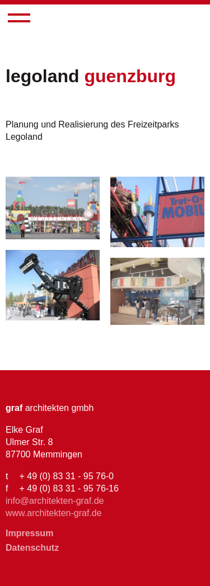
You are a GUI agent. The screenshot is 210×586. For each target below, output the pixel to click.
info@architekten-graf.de (55, 500)
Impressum (29, 533)
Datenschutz (32, 547)
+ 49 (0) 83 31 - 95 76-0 (66, 476)
